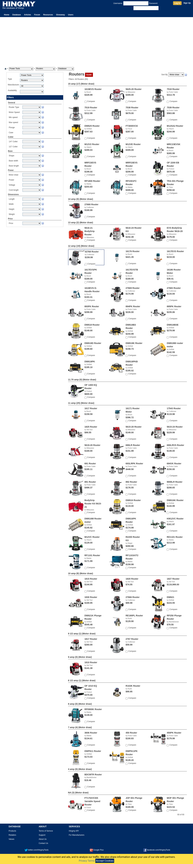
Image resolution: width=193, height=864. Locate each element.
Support (42, 835)
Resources (48, 15)
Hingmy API (74, 831)
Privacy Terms (87, 860)
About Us (43, 839)
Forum (37, 15)
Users (70, 15)
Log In (177, 3)
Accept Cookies (105, 860)
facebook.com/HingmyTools (156, 850)
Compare (91, 101)
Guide (89, 75)
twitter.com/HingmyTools (36, 850)
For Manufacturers (76, 835)
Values (11, 839)
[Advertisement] (97, 41)
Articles (27, 15)
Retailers (12, 835)
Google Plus (97, 850)
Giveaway (60, 15)
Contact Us (43, 843)
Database (16, 15)
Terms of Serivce (46, 831)
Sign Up (187, 3)
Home (6, 15)
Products (12, 831)
